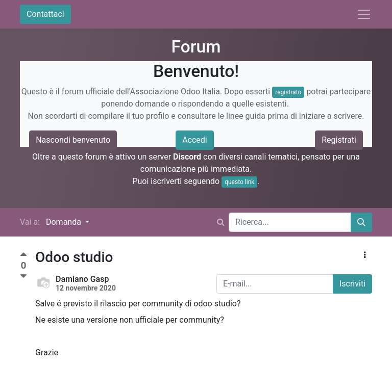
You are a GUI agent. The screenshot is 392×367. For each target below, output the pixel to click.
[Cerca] (361, 222)
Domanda (64, 222)
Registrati (339, 140)
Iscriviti (352, 284)
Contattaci (45, 14)
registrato (288, 92)
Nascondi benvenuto (73, 140)
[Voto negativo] (23, 276)
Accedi (194, 140)
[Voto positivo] (23, 255)
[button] (364, 255)
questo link (239, 182)
